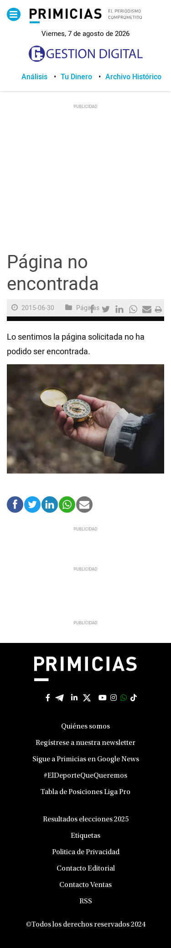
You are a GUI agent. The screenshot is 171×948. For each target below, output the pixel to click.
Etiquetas (85, 836)
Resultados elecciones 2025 (86, 819)
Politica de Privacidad (85, 852)
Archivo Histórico (133, 76)
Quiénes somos (85, 726)
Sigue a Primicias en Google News (85, 759)
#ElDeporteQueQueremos (85, 776)
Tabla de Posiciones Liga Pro (85, 792)
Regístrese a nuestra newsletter (85, 743)
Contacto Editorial (86, 868)
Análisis (34, 76)
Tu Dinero (76, 76)
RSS (85, 901)
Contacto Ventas (85, 885)
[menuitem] (41, 77)
